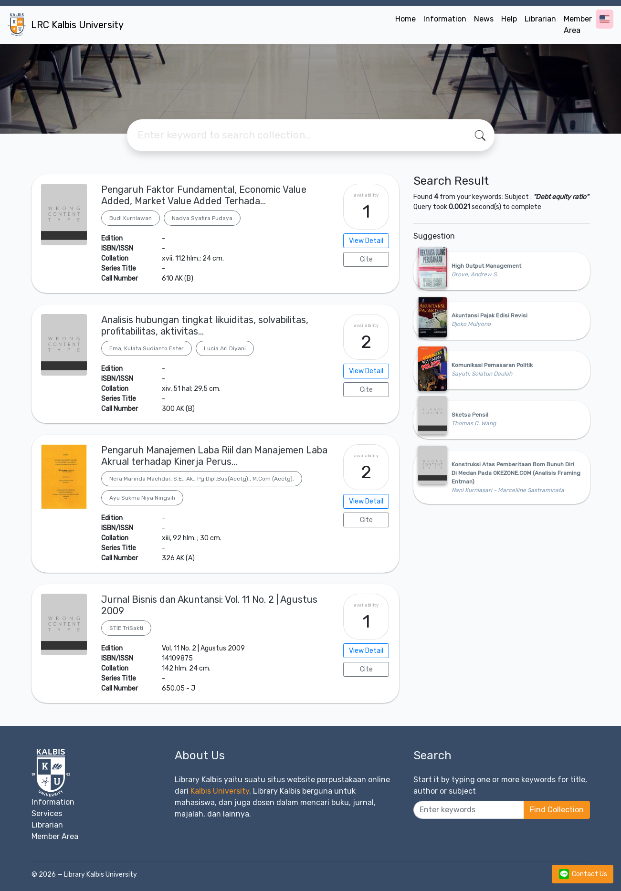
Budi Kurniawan (130, 218)
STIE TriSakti (126, 628)
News (484, 18)
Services (47, 813)
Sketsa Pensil (470, 414)
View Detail (366, 241)
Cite (366, 259)
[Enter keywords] (468, 810)
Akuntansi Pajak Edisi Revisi (489, 315)
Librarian (540, 18)
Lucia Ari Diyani (225, 348)
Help (509, 18)
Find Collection (557, 809)
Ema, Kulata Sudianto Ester (146, 348)
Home (405, 18)
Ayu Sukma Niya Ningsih (142, 497)
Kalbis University (219, 791)
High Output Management (486, 265)
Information (444, 18)
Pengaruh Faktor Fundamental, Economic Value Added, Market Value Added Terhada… (203, 195)
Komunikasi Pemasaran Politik (492, 365)
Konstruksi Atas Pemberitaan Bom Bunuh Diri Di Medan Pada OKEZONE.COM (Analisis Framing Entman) (516, 473)
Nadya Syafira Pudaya (202, 218)
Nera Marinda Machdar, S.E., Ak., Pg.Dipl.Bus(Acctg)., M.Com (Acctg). (201, 478)
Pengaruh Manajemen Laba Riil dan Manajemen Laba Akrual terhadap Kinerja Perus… (214, 455)
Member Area (578, 24)
